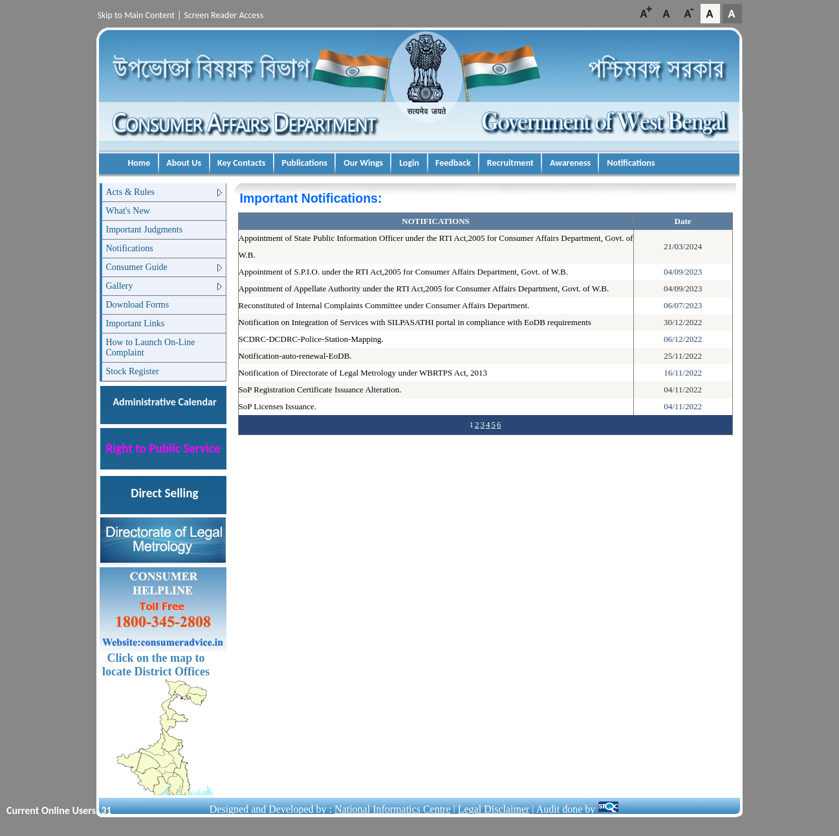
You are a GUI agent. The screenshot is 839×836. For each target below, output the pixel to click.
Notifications (129, 248)
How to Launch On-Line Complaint (150, 347)
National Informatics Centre (392, 809)
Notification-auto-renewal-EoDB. (295, 356)
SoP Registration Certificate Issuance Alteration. (320, 389)
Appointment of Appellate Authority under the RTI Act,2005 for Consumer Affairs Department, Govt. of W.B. (424, 288)
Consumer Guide (137, 267)
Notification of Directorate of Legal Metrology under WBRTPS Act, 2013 (363, 373)
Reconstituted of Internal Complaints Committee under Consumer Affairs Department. (384, 305)
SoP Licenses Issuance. (277, 406)
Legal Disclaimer (494, 809)
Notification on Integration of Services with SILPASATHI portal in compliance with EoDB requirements (415, 322)
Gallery (119, 286)
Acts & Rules (130, 192)
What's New (128, 211)
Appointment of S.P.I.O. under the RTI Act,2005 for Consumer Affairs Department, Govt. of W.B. (404, 272)
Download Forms (137, 305)
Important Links (135, 323)
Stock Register (132, 371)
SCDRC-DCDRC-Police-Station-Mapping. (311, 339)
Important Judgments (144, 229)
